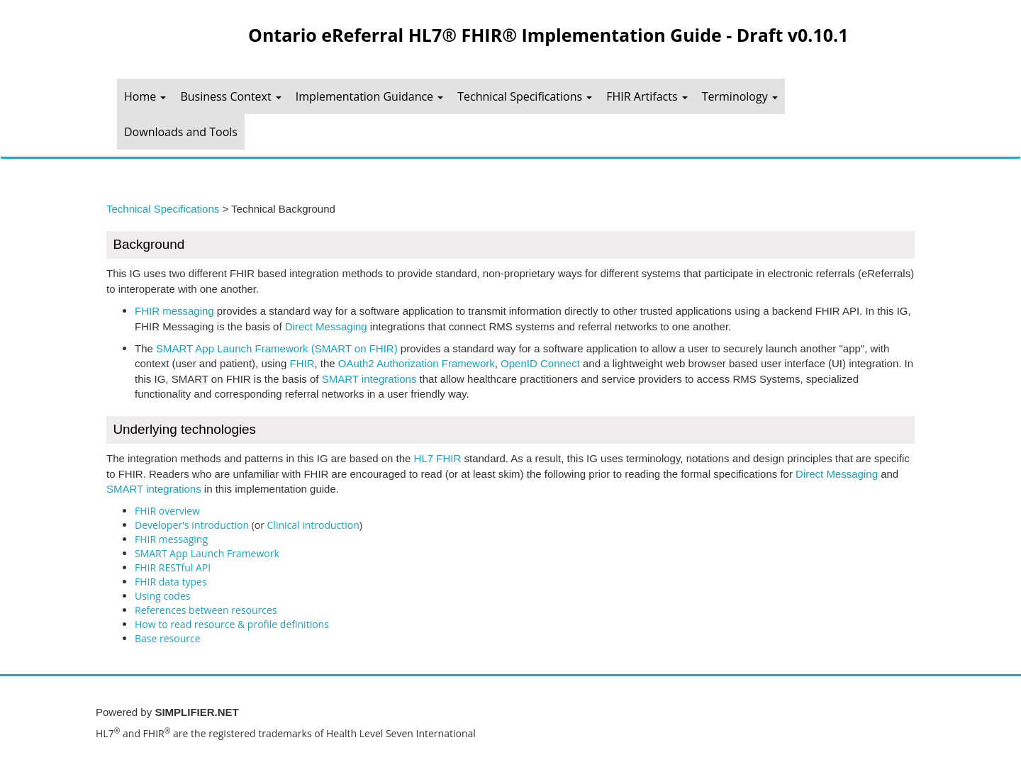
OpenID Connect (540, 363)
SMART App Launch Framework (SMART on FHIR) (277, 348)
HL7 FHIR (438, 458)
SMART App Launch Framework (207, 553)
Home (145, 96)
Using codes (162, 596)
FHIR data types (171, 581)
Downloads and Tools (181, 132)
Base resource (168, 638)
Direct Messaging (326, 326)
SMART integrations (369, 379)
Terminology (740, 96)
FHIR (301, 363)
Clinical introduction (313, 525)
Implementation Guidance (369, 96)
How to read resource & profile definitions (232, 624)
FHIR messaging (174, 311)
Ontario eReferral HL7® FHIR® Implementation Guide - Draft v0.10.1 (548, 35)
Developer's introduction (192, 525)
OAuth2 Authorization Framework (416, 363)
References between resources (206, 610)
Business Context (230, 96)
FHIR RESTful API (173, 567)
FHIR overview (167, 510)
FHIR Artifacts (646, 96)
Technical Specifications (524, 96)
